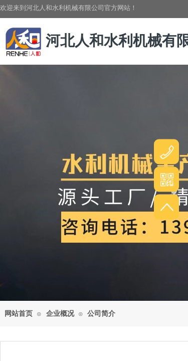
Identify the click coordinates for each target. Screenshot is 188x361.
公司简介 (101, 313)
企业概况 (60, 313)
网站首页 (19, 313)
